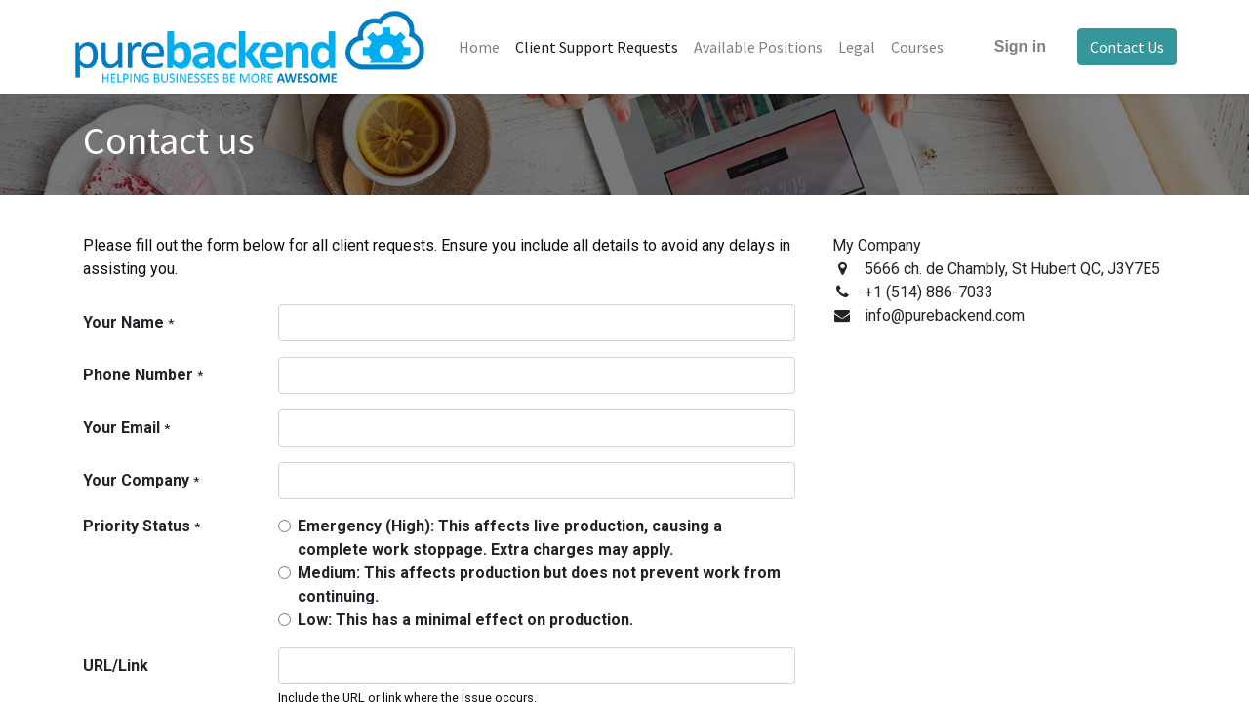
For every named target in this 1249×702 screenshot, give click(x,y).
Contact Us (1116, 47)
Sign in (1009, 46)
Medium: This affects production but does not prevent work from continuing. (539, 584)
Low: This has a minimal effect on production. (465, 619)
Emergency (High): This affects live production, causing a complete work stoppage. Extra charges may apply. (510, 538)
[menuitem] (490, 46)
